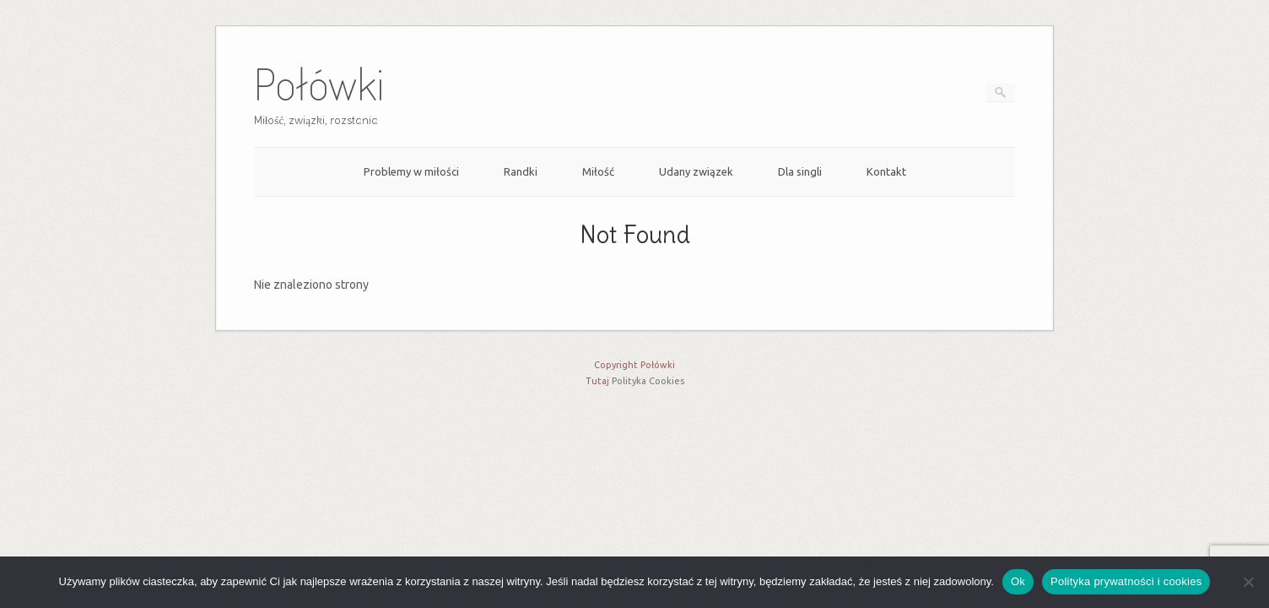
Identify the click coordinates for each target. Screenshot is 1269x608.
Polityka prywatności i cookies (1126, 581)
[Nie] (1247, 581)
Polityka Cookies (648, 381)
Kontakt (886, 171)
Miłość (598, 171)
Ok (1018, 581)
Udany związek (696, 171)
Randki (520, 171)
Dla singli (800, 171)
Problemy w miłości (411, 171)
